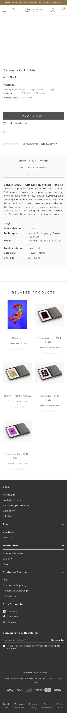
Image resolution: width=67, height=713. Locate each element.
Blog (5, 564)
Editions (7, 558)
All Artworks (9, 494)
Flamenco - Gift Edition (49, 340)
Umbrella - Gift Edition (17, 456)
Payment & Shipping (14, 585)
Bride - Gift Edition (17, 396)
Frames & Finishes (13, 553)
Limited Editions (12, 500)
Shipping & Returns (33, 167)
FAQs (5, 580)
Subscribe (57, 640)
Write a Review (49, 143)
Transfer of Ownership (15, 590)
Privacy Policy (43, 646)
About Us (8, 537)
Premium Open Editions (16, 505)
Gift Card (8, 516)
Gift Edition (9, 510)
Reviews (33, 174)
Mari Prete (8, 532)
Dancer (17, 338)
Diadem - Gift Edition (50, 398)
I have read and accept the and (34, 647)
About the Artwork (33, 160)
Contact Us (9, 596)
